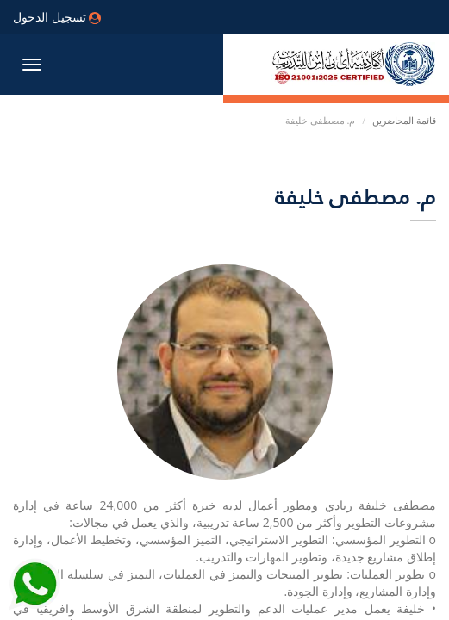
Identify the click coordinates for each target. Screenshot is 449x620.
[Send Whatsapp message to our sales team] (34, 575)
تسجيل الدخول (57, 17)
